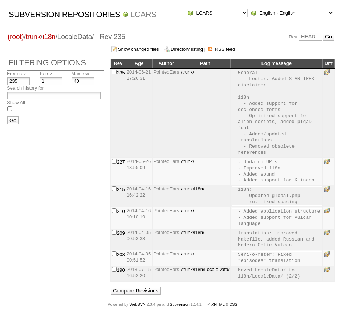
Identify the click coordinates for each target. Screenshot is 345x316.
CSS (234, 304)
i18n (48, 37)
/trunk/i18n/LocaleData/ (205, 269)
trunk (33, 37)
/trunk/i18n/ (192, 189)
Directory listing (187, 49)
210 (121, 211)
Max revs (80, 73)
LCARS (143, 14)
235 (121, 72)
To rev (45, 73)
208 (121, 254)
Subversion (180, 304)
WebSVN (137, 304)
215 (121, 189)
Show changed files (138, 49)
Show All (16, 102)
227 (121, 162)
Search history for (25, 88)
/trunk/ (187, 72)
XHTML (217, 304)
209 (121, 233)
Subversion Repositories (64, 14)
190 (121, 270)
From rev (16, 73)
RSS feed (225, 49)
